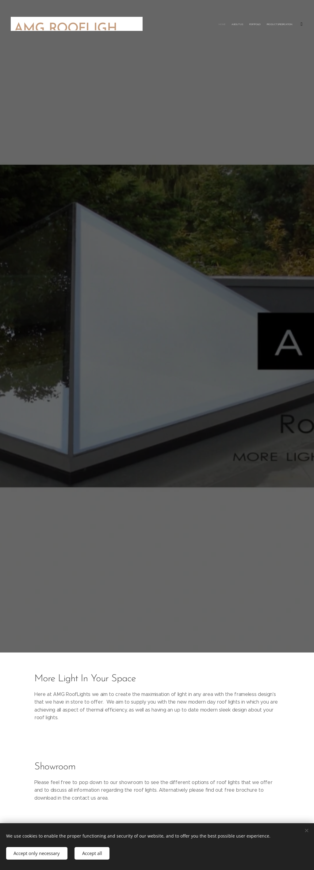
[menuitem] (279, 24)
